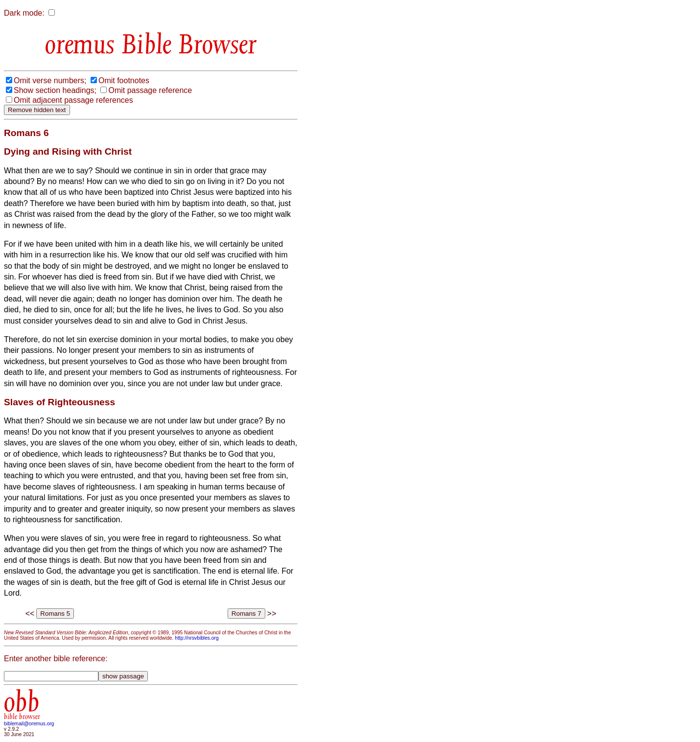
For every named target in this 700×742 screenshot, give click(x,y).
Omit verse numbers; (50, 80)
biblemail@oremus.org (29, 723)
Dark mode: (24, 13)
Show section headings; (55, 90)
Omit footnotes (123, 80)
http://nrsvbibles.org (196, 638)
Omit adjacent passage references (73, 100)
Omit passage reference (150, 90)
